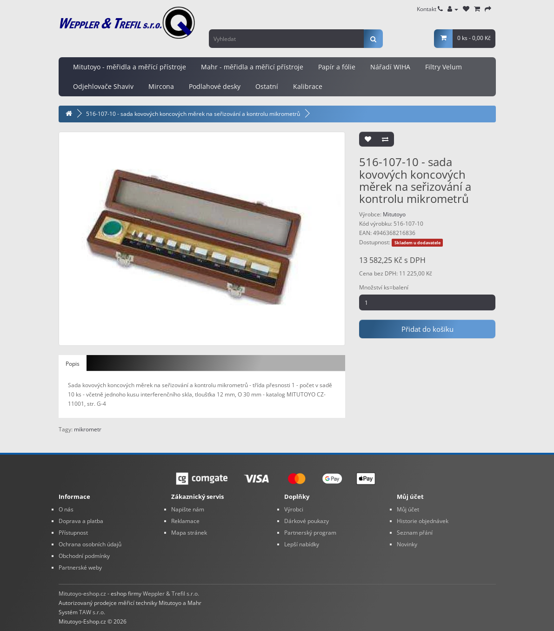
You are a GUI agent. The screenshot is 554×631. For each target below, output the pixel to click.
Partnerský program (310, 533)
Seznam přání (415, 533)
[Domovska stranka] (69, 114)
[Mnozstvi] (427, 302)
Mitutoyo (394, 214)
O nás (66, 509)
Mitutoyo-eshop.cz (82, 593)
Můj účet (408, 509)
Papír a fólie (336, 66)
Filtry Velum (443, 66)
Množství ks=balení (383, 287)
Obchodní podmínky (84, 556)
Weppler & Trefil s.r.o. (171, 593)
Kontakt (430, 9)
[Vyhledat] (373, 38)
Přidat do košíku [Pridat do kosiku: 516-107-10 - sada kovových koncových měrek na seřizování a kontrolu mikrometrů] (427, 329)
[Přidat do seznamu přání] (368, 139)
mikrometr (87, 429)
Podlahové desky (214, 86)
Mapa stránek (189, 533)
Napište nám (187, 509)
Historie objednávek (422, 521)
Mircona (161, 86)
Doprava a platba (81, 521)
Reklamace (185, 521)
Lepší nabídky (301, 544)
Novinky (407, 544)
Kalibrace (307, 86)
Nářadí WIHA (390, 66)
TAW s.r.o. (92, 612)
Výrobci (293, 509)
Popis (73, 364)
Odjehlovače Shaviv (103, 86)
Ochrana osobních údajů (90, 544)
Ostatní (266, 86)
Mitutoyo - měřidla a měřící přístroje (129, 66)
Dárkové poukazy (306, 521)
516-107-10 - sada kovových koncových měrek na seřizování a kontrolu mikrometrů (193, 114)
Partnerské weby (80, 567)
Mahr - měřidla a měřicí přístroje (252, 66)
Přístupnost (73, 533)
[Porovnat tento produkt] (385, 139)
